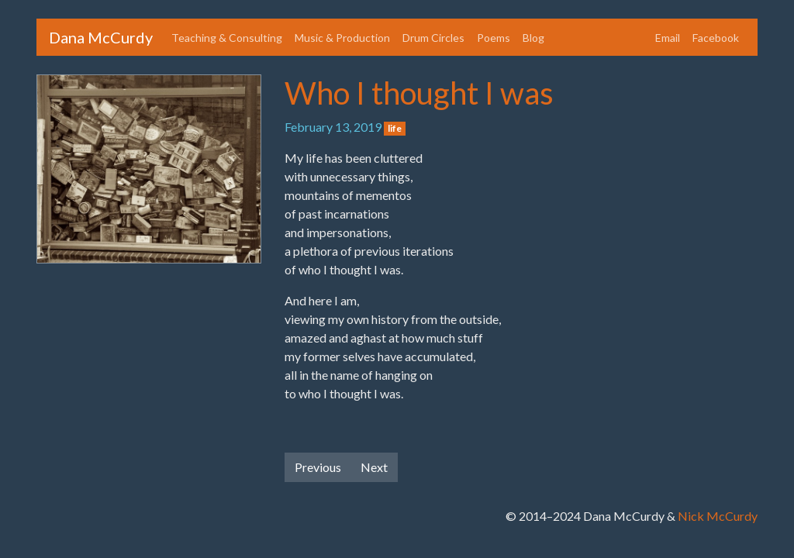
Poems (493, 37)
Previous (318, 467)
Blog (533, 37)
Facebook (715, 37)
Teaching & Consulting (226, 37)
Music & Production (342, 37)
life (395, 128)
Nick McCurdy (718, 515)
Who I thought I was (419, 93)
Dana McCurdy (101, 37)
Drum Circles (433, 37)
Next (374, 467)
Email (667, 37)
